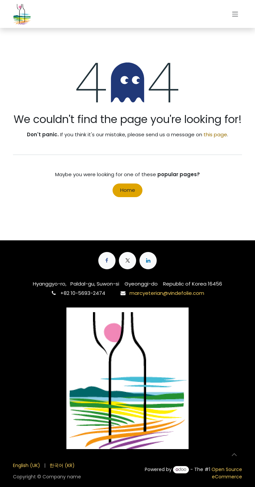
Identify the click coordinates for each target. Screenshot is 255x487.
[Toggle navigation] (235, 14)
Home (127, 189)
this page (215, 134)
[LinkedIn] (148, 260)
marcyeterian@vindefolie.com (166, 293)
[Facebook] (107, 260)
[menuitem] (26, 465)
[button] (234, 454)
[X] (127, 260)
